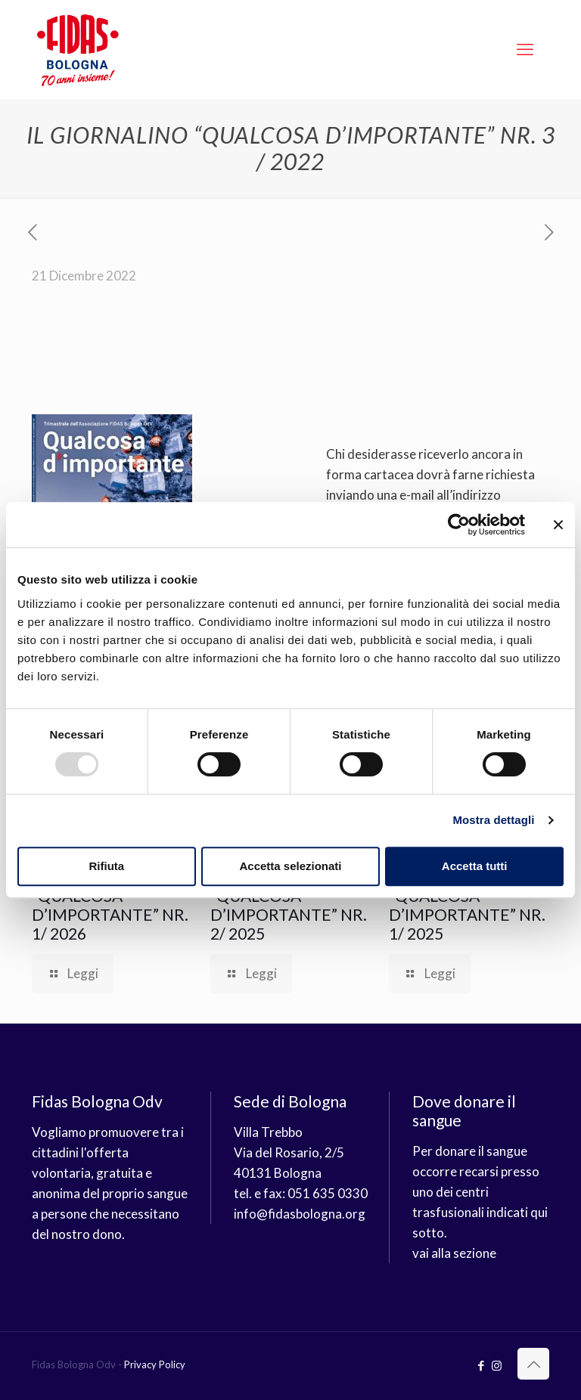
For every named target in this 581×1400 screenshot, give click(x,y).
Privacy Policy (154, 1364)
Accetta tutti (475, 866)
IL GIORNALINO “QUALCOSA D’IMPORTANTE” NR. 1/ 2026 (110, 905)
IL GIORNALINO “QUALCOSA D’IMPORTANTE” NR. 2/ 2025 (288, 905)
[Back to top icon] (533, 1364)
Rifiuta (106, 866)
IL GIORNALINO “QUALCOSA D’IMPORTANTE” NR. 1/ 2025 (467, 905)
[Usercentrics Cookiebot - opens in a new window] (459, 524)
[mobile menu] (525, 49)
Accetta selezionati (290, 866)
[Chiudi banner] (558, 524)
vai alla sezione (454, 1253)
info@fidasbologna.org (299, 1214)
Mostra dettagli (493, 819)
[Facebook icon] (480, 1365)
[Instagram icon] (496, 1365)
